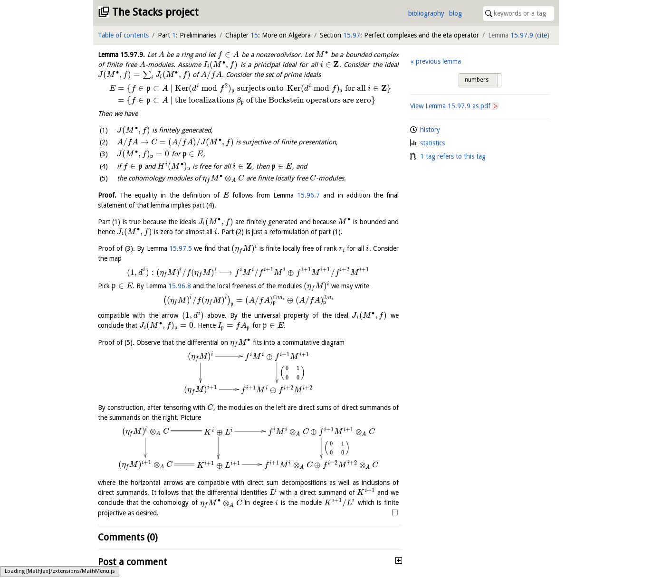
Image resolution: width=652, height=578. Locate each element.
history (430, 129)
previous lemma (438, 61)
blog (455, 13)
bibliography (426, 13)
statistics (432, 143)
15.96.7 (308, 195)
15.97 (351, 35)
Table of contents (123, 35)
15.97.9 (521, 35)
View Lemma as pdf (450, 106)
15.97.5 (180, 248)
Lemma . (121, 54)
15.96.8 (179, 286)
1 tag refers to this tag (453, 156)
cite (542, 35)
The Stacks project (155, 12)
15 (254, 35)
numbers (477, 79)
